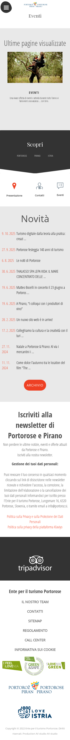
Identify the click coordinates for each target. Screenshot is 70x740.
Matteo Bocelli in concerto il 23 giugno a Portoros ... (40, 290)
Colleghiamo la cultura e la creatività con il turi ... (42, 333)
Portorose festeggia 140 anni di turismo (39, 249)
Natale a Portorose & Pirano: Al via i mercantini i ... (37, 349)
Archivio (35, 385)
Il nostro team (35, 602)
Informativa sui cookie (35, 649)
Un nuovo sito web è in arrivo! (34, 319)
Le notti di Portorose (28, 260)
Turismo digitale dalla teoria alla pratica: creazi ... (40, 236)
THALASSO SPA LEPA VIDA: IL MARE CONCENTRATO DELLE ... (37, 274)
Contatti (35, 611)
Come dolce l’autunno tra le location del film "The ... (40, 365)
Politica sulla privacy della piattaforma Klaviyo (35, 526)
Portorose (22, 155)
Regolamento (35, 630)
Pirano (37, 155)
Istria (50, 155)
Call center (35, 640)
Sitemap (35, 621)
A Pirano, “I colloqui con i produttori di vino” (39, 306)
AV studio (52, 733)
